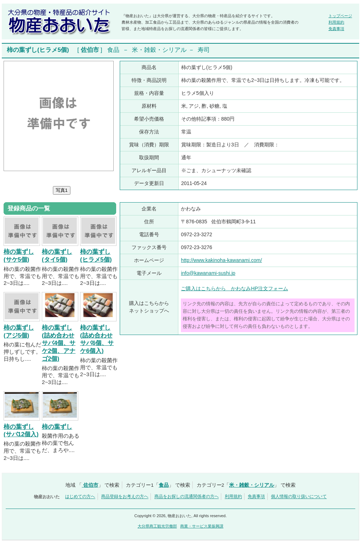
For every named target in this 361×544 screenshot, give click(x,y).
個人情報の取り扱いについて (299, 496)
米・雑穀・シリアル (159, 50)
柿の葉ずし (57, 426)
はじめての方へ (80, 496)
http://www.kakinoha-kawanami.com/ (221, 260)
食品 (113, 50)
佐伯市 (90, 50)
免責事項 (336, 28)
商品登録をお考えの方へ (124, 496)
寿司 (204, 50)
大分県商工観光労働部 (157, 526)
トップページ (340, 16)
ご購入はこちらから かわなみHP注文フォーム (234, 288)
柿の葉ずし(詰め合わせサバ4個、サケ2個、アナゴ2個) (58, 343)
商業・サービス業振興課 (201, 526)
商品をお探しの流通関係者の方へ (186, 496)
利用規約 (336, 22)
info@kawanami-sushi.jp (208, 273)
